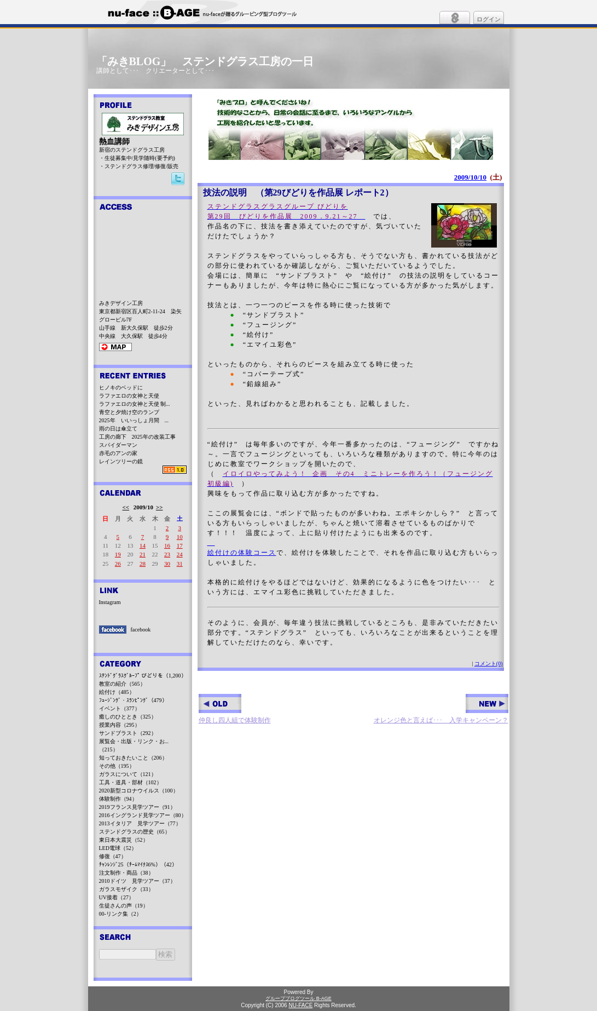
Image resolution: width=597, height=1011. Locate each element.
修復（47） (112, 856)
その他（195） (117, 766)
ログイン (489, 19)
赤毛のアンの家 (118, 453)
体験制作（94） (118, 799)
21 (143, 554)
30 (167, 563)
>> (159, 507)
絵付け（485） (117, 692)
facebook (141, 630)
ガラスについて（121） (128, 774)
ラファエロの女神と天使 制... (134, 404)
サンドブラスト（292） (128, 733)
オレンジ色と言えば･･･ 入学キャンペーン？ (441, 709)
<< (126, 507)
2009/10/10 (470, 177)
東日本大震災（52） (123, 840)
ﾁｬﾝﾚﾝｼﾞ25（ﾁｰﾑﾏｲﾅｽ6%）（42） (138, 864)
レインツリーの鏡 (121, 461)
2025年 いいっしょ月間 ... (134, 420)
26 (118, 563)
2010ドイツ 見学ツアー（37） (137, 881)
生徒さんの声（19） (123, 906)
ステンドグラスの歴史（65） (134, 832)
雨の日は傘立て (118, 429)
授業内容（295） (119, 725)
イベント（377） (119, 708)
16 (167, 545)
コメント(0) (488, 663)
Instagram (110, 602)
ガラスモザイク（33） (126, 889)
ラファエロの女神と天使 (129, 396)
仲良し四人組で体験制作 (235, 709)
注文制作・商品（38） (126, 873)
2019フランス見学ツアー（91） (137, 807)
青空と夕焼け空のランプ (129, 412)
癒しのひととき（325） (128, 717)
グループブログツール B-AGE (298, 998)
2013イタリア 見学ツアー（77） (140, 823)
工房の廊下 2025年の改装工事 (137, 437)
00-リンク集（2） (120, 914)
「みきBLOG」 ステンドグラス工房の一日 (205, 61)
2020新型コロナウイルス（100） (138, 791)
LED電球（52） (118, 848)
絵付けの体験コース (241, 552)
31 (180, 563)
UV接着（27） (116, 897)
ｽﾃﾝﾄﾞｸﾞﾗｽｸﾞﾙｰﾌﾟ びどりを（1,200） (143, 676)
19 (118, 554)
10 (180, 536)
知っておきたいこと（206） (133, 758)
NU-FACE (300, 1005)
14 (143, 545)
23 (167, 554)
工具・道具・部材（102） (130, 782)
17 (180, 545)
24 (180, 554)
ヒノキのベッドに (121, 387)
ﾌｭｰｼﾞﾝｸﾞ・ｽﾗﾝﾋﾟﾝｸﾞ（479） (133, 700)
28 (143, 563)
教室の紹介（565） (122, 684)
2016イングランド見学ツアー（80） (143, 815)
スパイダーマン (118, 445)
